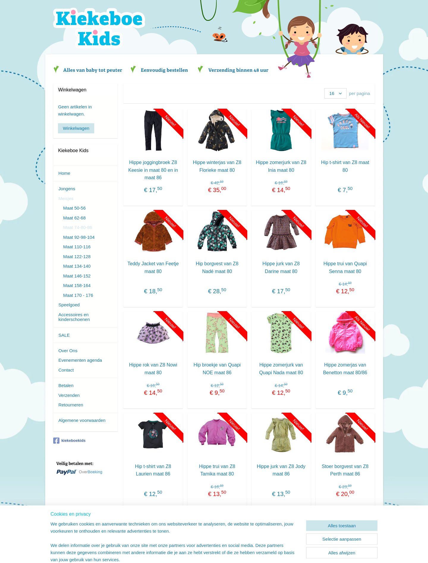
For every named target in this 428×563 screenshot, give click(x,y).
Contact (66, 369)
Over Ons (67, 350)
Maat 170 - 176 (78, 295)
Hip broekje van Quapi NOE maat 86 (216, 368)
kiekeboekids (69, 440)
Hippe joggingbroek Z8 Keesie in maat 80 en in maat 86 (153, 170)
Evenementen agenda (80, 360)
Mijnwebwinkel (272, 552)
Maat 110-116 (77, 246)
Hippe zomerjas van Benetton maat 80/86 (345, 368)
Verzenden (69, 395)
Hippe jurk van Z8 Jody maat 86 (281, 470)
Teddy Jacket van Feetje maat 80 (153, 267)
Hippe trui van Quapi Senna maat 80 (345, 267)
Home (64, 173)
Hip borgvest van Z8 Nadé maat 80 (217, 267)
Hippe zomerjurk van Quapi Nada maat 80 (281, 368)
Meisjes (65, 198)
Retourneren (70, 404)
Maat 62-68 (74, 217)
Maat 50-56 (74, 207)
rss (206, 552)
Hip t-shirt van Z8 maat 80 (345, 166)
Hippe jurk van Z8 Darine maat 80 (281, 267)
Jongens (66, 188)
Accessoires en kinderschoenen (74, 317)
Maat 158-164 (77, 285)
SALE (64, 335)
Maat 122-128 (77, 256)
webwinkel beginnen (226, 552)
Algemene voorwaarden (81, 420)
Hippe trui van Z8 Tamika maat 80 (217, 470)
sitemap (196, 552)
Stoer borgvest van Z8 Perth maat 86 (345, 470)
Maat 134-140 (77, 266)
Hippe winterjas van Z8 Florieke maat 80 (217, 166)
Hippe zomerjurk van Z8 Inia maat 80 (281, 166)
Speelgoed (69, 304)
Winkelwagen (76, 128)
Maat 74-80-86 (77, 227)
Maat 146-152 (77, 275)
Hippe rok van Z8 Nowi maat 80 (153, 368)
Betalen (65, 385)
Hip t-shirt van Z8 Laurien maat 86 (153, 470)
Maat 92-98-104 (79, 237)
